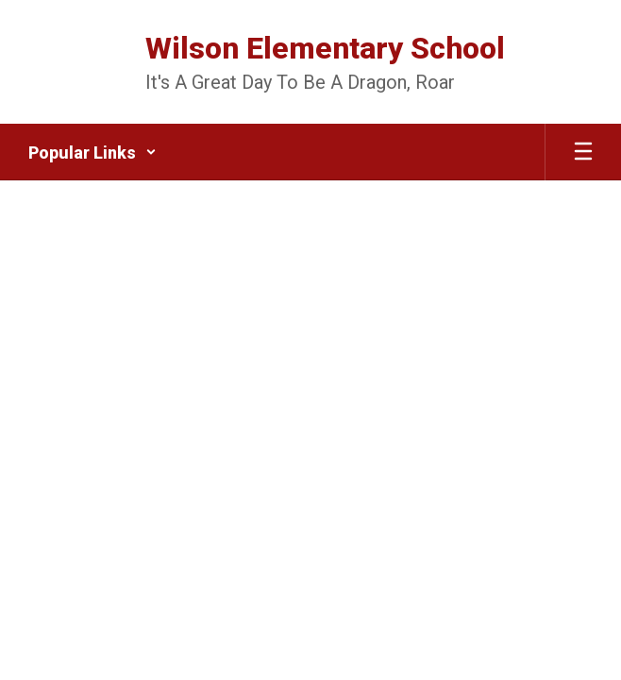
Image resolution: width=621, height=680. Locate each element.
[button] (92, 152)
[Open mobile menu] (583, 152)
